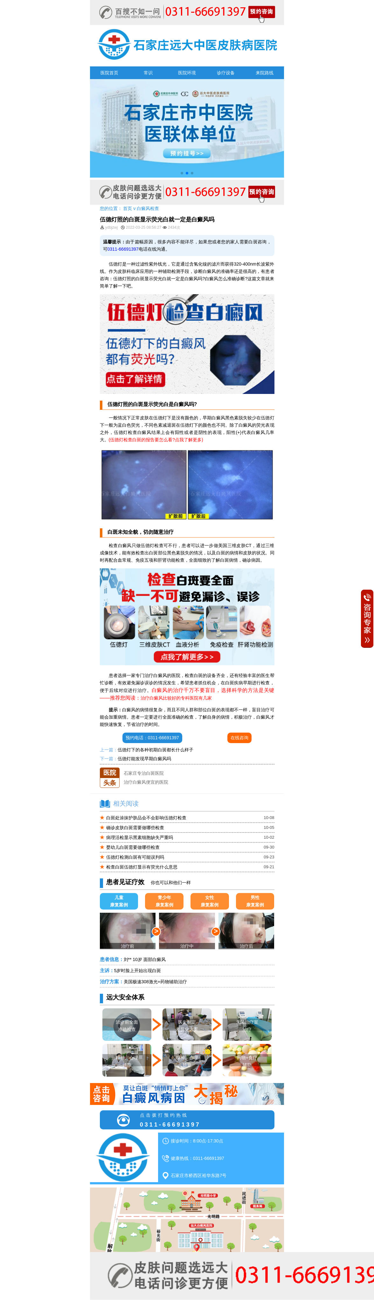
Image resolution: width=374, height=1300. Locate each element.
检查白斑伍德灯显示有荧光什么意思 (141, 867)
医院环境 (187, 72)
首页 (127, 208)
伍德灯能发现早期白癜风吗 (144, 758)
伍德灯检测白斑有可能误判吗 (135, 857)
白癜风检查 (148, 208)
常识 (148, 72)
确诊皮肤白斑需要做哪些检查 (135, 827)
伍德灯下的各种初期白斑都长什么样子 (155, 749)
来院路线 (265, 72)
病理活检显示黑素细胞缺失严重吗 (139, 837)
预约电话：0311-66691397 (152, 737)
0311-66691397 (123, 249)
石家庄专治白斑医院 (144, 776)
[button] (182, 173)
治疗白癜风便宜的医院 (146, 785)
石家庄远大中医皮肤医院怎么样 (155, 767)
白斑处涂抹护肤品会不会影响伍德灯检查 (146, 817)
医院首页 (109, 72)
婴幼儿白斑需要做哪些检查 (133, 847)
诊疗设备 (226, 72)
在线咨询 (239, 737)
